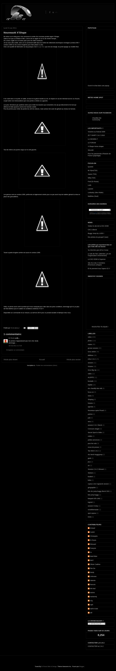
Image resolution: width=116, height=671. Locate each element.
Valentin (93, 580)
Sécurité (90, 150)
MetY (92, 560)
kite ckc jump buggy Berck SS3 (98, 491)
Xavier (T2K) (92, 174)
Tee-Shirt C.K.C (93, 451)
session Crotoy (93, 506)
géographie (92, 487)
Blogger (81, 666)
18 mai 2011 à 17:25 (15, 346)
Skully (12, 328)
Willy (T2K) (91, 178)
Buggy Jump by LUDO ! (96, 233)
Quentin (90, 167)
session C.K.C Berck (95, 425)
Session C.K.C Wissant (96, 469)
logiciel (90, 502)
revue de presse (93, 447)
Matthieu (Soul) (93, 196)
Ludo (89, 185)
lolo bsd (92, 588)
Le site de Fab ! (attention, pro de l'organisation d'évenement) (99, 255)
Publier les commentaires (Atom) (46, 365)
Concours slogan (93, 429)
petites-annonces (94, 440)
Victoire (90, 366)
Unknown (93, 576)
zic (89, 465)
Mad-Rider (93, 556)
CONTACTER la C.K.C (96, 646)
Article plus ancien (73, 360)
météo (90, 436)
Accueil (42, 360)
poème (90, 414)
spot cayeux (92, 513)
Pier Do (92, 568)
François (93, 548)
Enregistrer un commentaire (15, 350)
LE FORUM (92, 143)
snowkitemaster (93, 509)
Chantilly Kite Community (96, 119)
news (89, 396)
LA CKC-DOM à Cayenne (97, 259)
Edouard (93, 544)
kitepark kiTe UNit (94, 498)
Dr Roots (12, 338)
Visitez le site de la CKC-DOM (98, 226)
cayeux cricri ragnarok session (98, 484)
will (91, 613)
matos (90, 344)
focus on (91, 392)
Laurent (90, 189)
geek (89, 458)
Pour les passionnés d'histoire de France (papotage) (99, 154)
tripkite (90, 385)
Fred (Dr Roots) (93, 181)
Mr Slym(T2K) (92, 170)
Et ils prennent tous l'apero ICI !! (99, 268)
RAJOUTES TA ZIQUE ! (100, 327)
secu (89, 421)
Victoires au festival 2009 (96, 132)
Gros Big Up (92, 370)
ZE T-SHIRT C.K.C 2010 (96, 135)
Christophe (94, 536)
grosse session (93, 348)
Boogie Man (41, 47)
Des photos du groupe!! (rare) (98, 237)
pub (89, 418)
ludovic (92, 592)
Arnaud (92, 528)
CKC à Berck (92, 230)
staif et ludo (94, 609)
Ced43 (92, 532)
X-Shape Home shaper (96, 146)
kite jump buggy (93, 495)
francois (92, 584)
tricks (89, 517)
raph (91, 605)
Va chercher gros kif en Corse (98, 250)
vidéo (89, 374)
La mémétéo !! (93, 139)
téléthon (90, 355)
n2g (91, 600)
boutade (90, 381)
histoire (90, 403)
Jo (91, 552)
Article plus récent (10, 360)
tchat (95, 86)
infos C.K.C (92, 359)
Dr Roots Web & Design (49, 666)
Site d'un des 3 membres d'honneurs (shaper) (96, 264)
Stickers (90, 473)
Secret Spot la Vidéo (95, 432)
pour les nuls (92, 443)
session (90, 363)
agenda (90, 407)
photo (90, 341)
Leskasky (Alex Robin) (95, 192)
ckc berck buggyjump (95, 454)
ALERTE (91, 377)
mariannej (93, 596)
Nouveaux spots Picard (96, 410)
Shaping (90, 399)
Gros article (92, 352)
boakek (90, 476)
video (89, 337)
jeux (89, 462)
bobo (89, 480)
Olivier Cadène (95, 564)
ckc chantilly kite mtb (95, 388)
